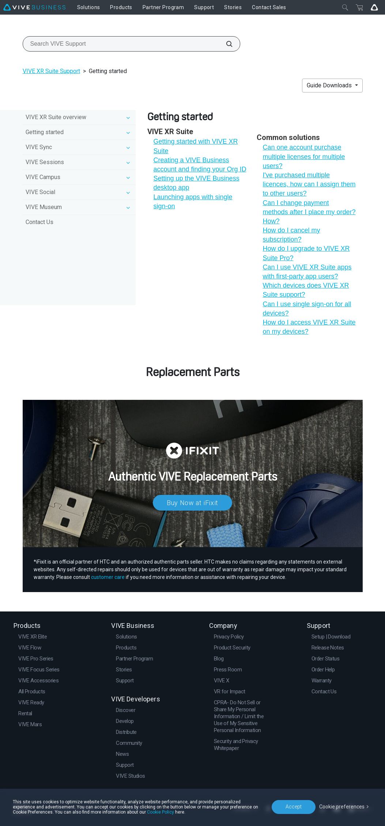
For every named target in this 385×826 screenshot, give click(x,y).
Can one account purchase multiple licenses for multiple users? (304, 156)
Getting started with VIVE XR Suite (195, 146)
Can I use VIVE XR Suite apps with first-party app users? (307, 272)
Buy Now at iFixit (192, 503)
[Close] (345, 7)
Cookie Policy (160, 812)
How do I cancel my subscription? (291, 235)
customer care (108, 577)
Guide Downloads (330, 85)
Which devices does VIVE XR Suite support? (306, 290)
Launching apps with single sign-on (192, 201)
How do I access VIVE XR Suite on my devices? (309, 327)
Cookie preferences (342, 807)
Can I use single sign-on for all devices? (307, 308)
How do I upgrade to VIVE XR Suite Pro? (306, 253)
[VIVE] (34, 7)
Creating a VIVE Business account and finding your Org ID (199, 164)
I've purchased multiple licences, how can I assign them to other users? (309, 184)
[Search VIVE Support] (225, 44)
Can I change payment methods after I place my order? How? (309, 212)
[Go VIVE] (374, 7)
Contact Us (39, 222)
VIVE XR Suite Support (51, 71)
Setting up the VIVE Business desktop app (196, 183)
